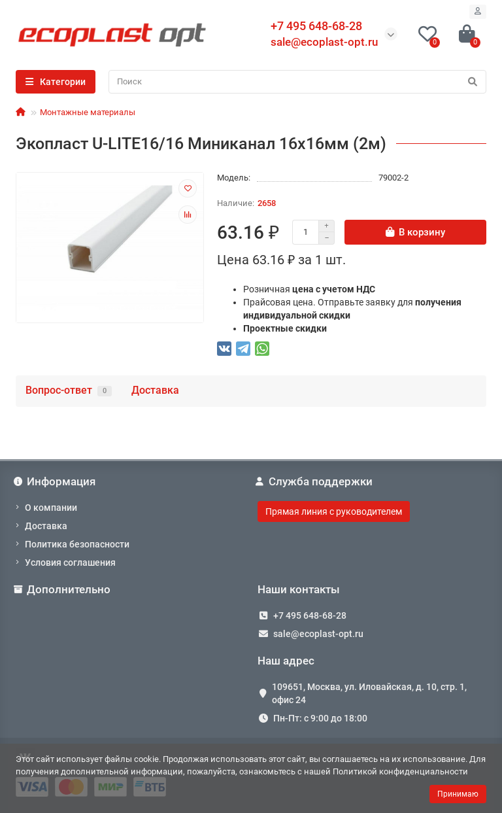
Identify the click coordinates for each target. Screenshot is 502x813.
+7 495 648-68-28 (309, 615)
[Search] (297, 82)
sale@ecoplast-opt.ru (324, 41)
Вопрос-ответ (68, 390)
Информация (55, 481)
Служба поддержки (315, 481)
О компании (51, 507)
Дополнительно (63, 589)
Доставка (155, 390)
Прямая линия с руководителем (333, 511)
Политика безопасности (77, 544)
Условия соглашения (70, 562)
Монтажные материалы (87, 112)
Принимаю (457, 794)
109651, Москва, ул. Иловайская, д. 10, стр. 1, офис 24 (369, 693)
